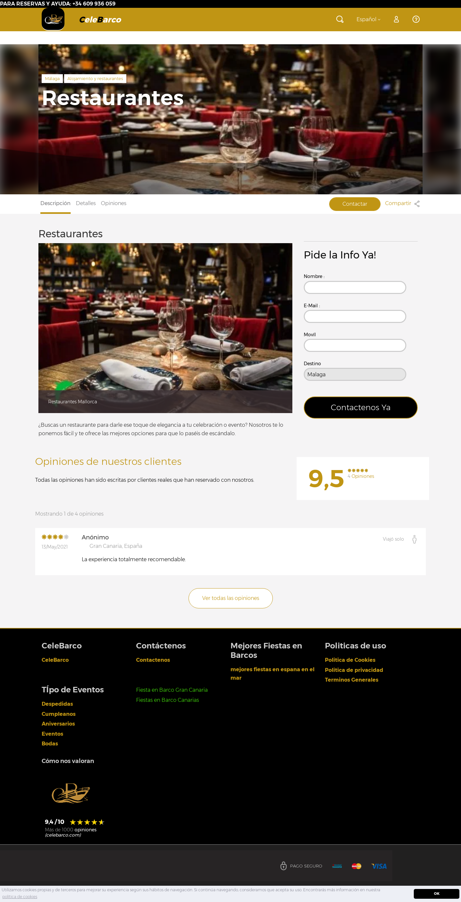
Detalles (86, 203)
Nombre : (314, 276)
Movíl (310, 335)
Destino (312, 364)
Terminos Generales (351, 680)
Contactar (354, 204)
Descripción (55, 203)
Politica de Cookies (350, 660)
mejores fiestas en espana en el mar (272, 673)
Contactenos (153, 660)
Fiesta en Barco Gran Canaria (172, 690)
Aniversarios (58, 724)
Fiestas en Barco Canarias (167, 700)
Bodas (50, 744)
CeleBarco (55, 660)
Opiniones (113, 203)
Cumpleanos (59, 714)
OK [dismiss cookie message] (437, 894)
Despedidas (57, 704)
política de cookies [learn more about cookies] (19, 896)
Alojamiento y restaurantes (95, 78)
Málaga (52, 78)
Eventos (52, 734)
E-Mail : (312, 306)
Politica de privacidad (354, 670)
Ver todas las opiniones (230, 598)
